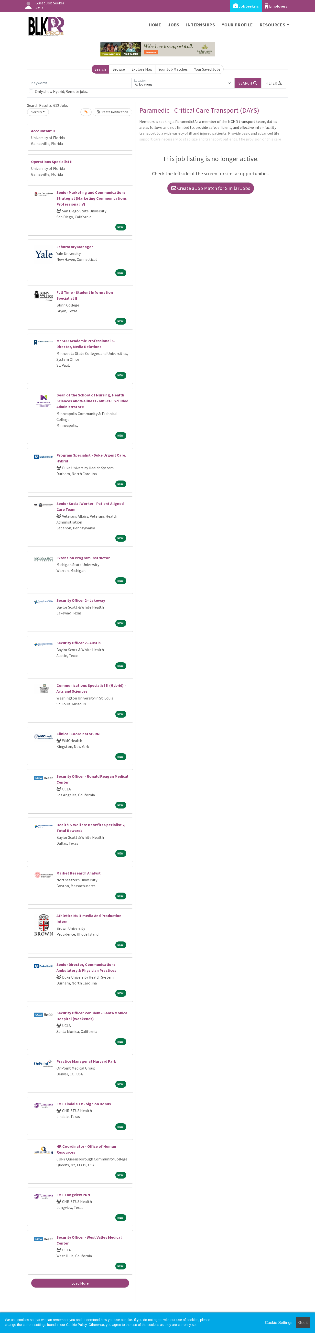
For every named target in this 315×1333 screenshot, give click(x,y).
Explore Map (141, 69)
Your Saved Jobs (207, 69)
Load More (80, 1283)
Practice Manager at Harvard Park (86, 1061)
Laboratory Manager (74, 246)
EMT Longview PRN (73, 1194)
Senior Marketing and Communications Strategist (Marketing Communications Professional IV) (91, 198)
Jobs (173, 25)
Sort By (36, 112)
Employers (276, 6)
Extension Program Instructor (83, 557)
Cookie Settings (278, 1323)
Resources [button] (272, 25)
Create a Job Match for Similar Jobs (210, 188)
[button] (273, 83)
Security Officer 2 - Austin (78, 642)
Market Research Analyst (78, 873)
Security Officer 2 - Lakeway (80, 600)
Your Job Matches (173, 69)
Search (100, 69)
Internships (200, 25)
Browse (118, 69)
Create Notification (112, 112)
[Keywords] (80, 83)
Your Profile (237, 25)
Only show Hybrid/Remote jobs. (61, 91)
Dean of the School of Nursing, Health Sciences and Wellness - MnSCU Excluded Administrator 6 (92, 401)
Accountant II (43, 130)
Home (155, 25)
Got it (303, 1323)
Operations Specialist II (52, 161)
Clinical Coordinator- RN (78, 733)
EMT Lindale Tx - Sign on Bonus (83, 1103)
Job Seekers (246, 6)
